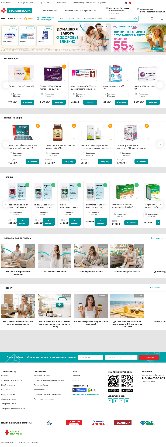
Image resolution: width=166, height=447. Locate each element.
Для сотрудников (8, 399)
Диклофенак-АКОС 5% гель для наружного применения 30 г (84, 87)
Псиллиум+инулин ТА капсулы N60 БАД (96, 206)
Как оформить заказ (25, 3)
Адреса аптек (45, 3)
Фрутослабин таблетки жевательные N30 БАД (122, 206)
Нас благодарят (8, 385)
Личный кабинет (41, 385)
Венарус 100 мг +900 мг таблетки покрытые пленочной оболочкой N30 (52, 87)
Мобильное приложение (120, 372)
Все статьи (157, 238)
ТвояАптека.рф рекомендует (45, 18)
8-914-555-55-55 (117, 10)
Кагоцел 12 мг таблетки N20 (21, 86)
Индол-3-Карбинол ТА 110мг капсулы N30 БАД (44, 206)
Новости (76, 376)
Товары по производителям (13, 408)
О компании (6, 3)
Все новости (156, 288)
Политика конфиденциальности (47, 394)
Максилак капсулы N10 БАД (113, 87)
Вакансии (5, 390)
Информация (62, 3)
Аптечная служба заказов (12, 380)
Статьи (75, 380)
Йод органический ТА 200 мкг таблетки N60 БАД (18, 206)
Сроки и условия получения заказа (49, 380)
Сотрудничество (8, 394)
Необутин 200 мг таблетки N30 (146, 87)
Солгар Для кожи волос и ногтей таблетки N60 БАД (60, 146)
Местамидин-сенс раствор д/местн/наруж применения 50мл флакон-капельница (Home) (95, 146)
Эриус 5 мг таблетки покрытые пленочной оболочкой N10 (22, 146)
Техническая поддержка (44, 399)
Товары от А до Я (8, 404)
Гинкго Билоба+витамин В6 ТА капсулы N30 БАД (69, 206)
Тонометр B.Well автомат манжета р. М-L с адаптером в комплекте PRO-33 (131, 146)
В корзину (27, 102)
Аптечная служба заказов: (119, 8)
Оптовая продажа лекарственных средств (89, 3)
